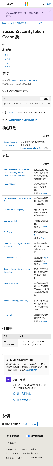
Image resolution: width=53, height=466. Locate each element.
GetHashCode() (10, 220)
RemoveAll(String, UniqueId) (16, 300)
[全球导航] (3, 3)
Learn (4, 23)
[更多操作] (48, 23)
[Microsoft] (26, 4)
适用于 (7, 66)
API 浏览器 (21, 23)
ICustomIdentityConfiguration (22, 119)
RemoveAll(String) (11, 283)
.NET (12, 23)
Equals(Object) (10, 184)
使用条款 (10, 457)
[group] (26, 104)
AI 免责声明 (11, 449)
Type (36, 235)
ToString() (8, 314)
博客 (33, 449)
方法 (6, 62)
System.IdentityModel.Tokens (24, 80)
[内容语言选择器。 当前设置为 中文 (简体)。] (13, 436)
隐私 (15, 453)
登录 (49, 3)
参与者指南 (31, 370)
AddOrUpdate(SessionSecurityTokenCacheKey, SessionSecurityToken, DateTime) (17, 172)
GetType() (8, 232)
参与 (8, 453)
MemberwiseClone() (12, 257)
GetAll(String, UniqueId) (14, 209)
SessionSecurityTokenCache (32, 147)
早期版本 (23, 449)
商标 (19, 457)
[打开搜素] (43, 3)
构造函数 (8, 59)
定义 (6, 55)
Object (11, 112)
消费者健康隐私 (29, 453)
